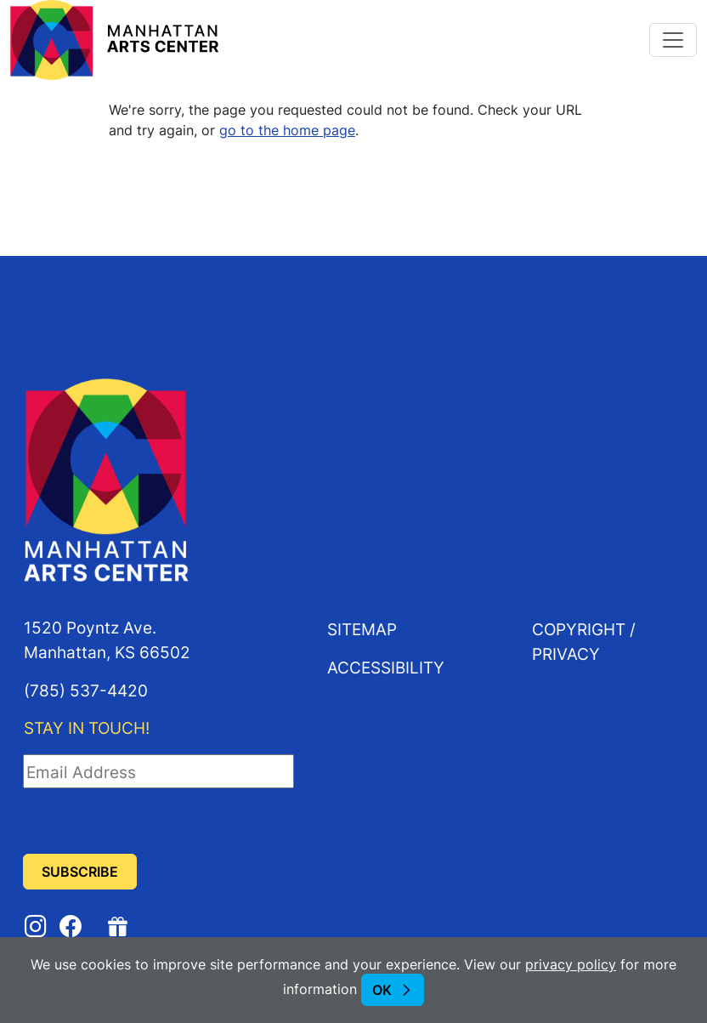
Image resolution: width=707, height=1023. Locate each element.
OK (382, 989)
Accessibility (385, 667)
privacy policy (570, 964)
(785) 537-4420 (86, 690)
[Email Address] (158, 771)
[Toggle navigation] (673, 40)
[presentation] (152, 821)
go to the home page (287, 130)
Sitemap (362, 628)
